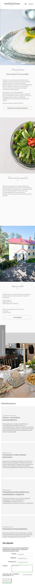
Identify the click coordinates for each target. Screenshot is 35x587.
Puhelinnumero (12, 561)
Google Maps (7, 312)
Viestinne (5, 565)
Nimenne (14, 553)
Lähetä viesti (7, 581)
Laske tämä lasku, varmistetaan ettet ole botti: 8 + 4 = (11, 575)
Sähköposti (13, 557)
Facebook (5, 311)
